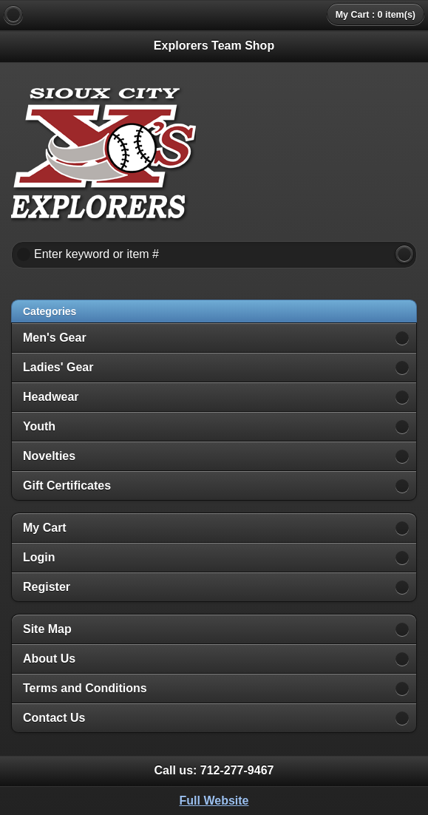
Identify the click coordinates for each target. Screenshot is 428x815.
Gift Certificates (67, 485)
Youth (39, 426)
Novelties (49, 456)
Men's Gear (54, 337)
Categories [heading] (49, 311)
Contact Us (54, 717)
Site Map (47, 629)
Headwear (51, 396)
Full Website (214, 800)
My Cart (45, 527)
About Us (49, 658)
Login (39, 557)
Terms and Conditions (85, 688)
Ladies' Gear (58, 367)
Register (46, 587)
